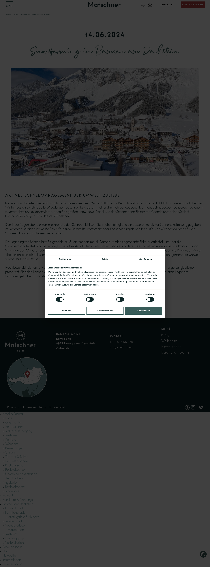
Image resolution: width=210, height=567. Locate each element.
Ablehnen (66, 311)
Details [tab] (105, 259)
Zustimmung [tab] (65, 259)
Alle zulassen (143, 311)
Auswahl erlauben (105, 311)
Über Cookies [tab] (145, 259)
